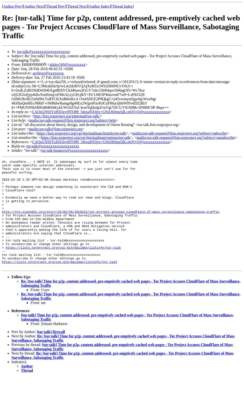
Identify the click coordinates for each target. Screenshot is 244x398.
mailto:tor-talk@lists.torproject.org (55, 129)
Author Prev (12, 6)
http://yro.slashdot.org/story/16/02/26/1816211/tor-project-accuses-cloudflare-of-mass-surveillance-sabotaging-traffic (110, 222)
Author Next (34, 6)
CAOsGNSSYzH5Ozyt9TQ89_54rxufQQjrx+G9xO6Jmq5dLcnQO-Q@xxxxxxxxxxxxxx (101, 112)
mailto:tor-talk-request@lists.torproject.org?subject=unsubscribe (186, 138)
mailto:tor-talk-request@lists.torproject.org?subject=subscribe (179, 133)
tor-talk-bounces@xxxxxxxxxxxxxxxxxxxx (74, 150)
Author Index (99, 6)
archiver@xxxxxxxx (48, 73)
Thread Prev (55, 6)
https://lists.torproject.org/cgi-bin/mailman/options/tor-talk (85, 138)
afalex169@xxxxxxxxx (67, 65)
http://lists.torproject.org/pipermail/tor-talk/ (67, 116)
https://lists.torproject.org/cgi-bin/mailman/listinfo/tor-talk (81, 133)
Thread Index (122, 6)
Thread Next (76, 6)
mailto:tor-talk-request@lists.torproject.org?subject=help (72, 120)
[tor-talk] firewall (51, 353)
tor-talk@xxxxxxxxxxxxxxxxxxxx (43, 52)
